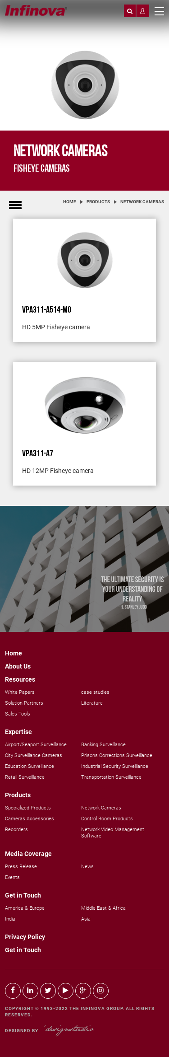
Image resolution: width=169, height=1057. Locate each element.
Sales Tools (17, 714)
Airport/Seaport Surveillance (36, 745)
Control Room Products (107, 819)
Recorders (16, 830)
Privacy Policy (25, 936)
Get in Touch (23, 895)
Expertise (18, 731)
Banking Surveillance (103, 745)
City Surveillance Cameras (33, 755)
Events (12, 877)
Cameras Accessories (29, 819)
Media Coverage (28, 853)
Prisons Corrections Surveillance (116, 755)
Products (98, 201)
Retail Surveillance (25, 777)
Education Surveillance (29, 766)
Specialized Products (28, 808)
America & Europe (25, 908)
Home (69, 201)
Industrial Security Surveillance (114, 766)
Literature (92, 703)
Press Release (21, 867)
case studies (95, 692)
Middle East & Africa (103, 908)
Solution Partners (24, 703)
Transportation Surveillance (111, 777)
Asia (86, 919)
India (10, 919)
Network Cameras (142, 201)
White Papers (20, 692)
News (87, 867)
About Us (18, 666)
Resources (20, 679)
